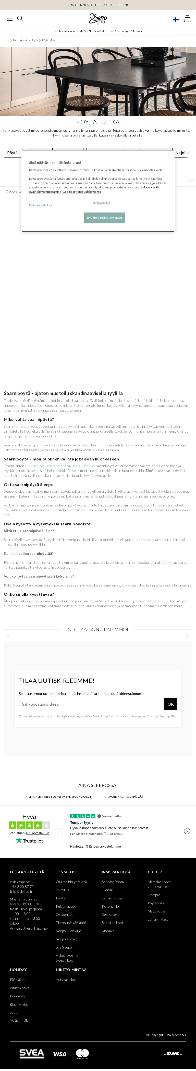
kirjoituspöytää (83, 466)
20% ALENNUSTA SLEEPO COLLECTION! (98, 5)
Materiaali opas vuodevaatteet (159, 884)
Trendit (107, 890)
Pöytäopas (156, 903)
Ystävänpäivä (20, 1020)
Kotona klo (110, 906)
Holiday (18, 969)
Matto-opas (157, 911)
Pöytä (34, 40)
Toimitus (62, 890)
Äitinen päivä (20, 988)
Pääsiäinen (18, 979)
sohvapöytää (56, 466)
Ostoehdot (64, 914)
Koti (6, 40)
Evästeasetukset (41, 205)
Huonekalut (20, 40)
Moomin (108, 931)
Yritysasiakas (66, 979)
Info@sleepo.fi (21, 891)
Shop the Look (113, 922)
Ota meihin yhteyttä (71, 882)
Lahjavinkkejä (112, 898)
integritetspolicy (111, 716)
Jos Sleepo (67, 872)
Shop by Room (113, 882)
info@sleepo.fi (158, 601)
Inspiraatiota (116, 872)
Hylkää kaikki (101, 203)
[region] (98, 191)
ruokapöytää (35, 466)
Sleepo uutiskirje (68, 931)
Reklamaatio (65, 906)
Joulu (14, 1012)
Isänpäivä (17, 996)
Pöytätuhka (48, 40)
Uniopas (154, 895)
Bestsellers (110, 914)
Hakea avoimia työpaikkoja (67, 957)
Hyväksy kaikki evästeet (104, 218)
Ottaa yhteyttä (27, 872)
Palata (60, 898)
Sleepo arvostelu (68, 939)
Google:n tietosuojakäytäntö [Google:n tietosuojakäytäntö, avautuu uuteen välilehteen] (82, 192)
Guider (155, 872)
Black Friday (19, 1004)
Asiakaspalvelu (21, 882)
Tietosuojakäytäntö (71, 922)
